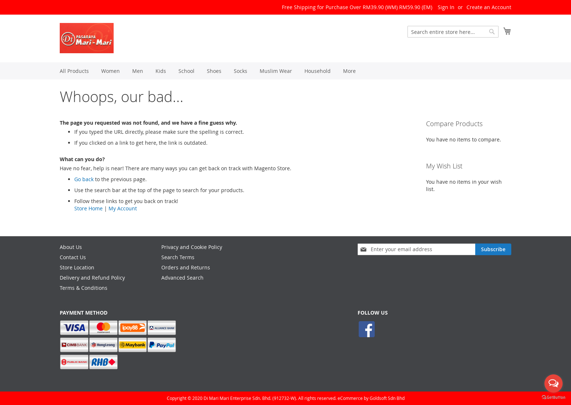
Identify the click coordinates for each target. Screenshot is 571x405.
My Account (123, 208)
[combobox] (453, 32)
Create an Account (488, 7)
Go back (84, 179)
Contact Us (73, 257)
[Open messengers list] (553, 383)
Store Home (88, 208)
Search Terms (177, 257)
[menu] (285, 70)
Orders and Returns (185, 267)
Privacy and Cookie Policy (191, 247)
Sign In (446, 7)
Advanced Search (182, 277)
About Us (71, 247)
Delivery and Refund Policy (92, 277)
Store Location (77, 267)
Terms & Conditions (83, 287)
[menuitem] (74, 70)
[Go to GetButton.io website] (553, 397)
